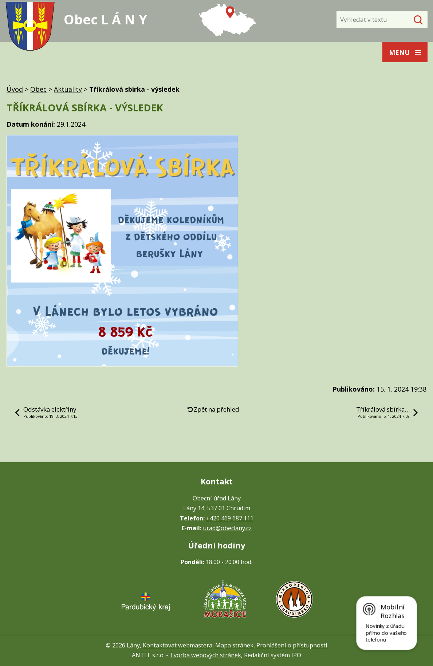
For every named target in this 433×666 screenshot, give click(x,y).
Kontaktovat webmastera (177, 645)
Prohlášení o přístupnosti (291, 645)
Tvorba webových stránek (205, 655)
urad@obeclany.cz (227, 528)
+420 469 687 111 (229, 518)
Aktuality (68, 89)
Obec (38, 89)
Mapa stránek (234, 645)
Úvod (15, 89)
